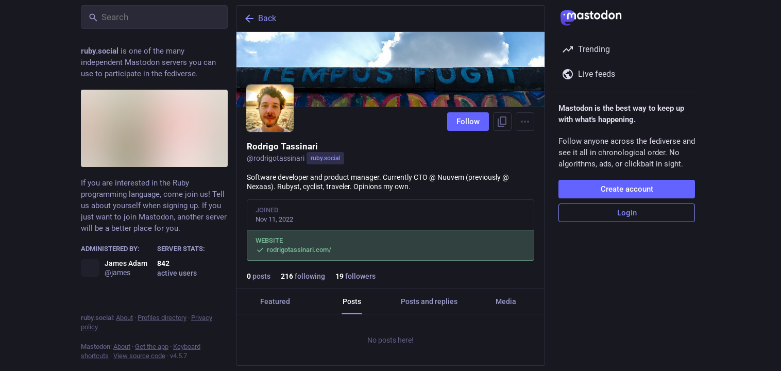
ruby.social (325, 158)
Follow (468, 121)
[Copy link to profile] (502, 121)
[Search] (154, 17)
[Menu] (525, 121)
